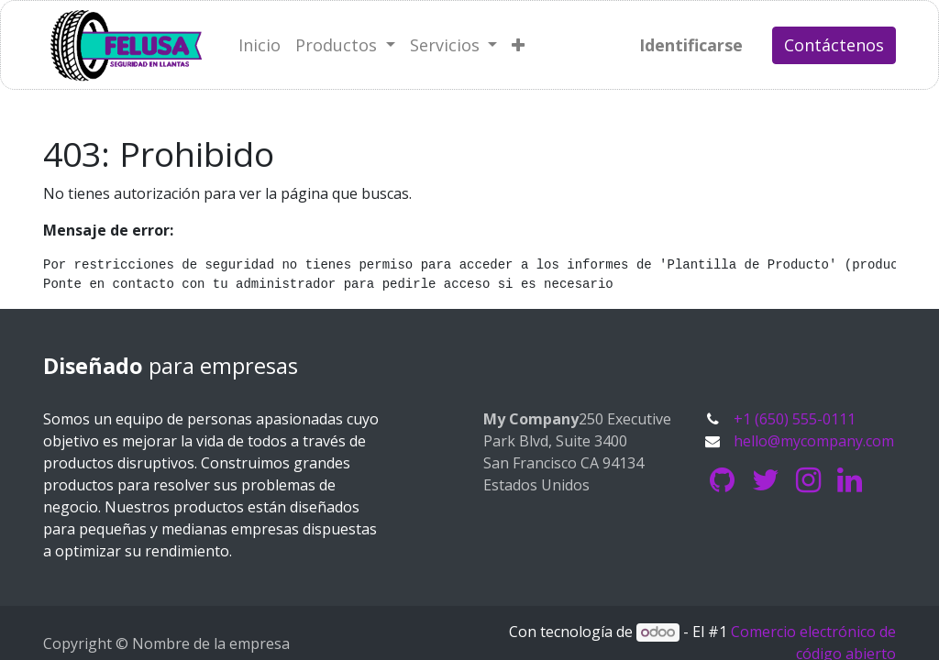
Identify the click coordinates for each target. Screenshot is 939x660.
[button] (518, 45)
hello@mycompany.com (814, 441)
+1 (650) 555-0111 (795, 419)
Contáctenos (834, 45)
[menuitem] (259, 45)
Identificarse (691, 45)
